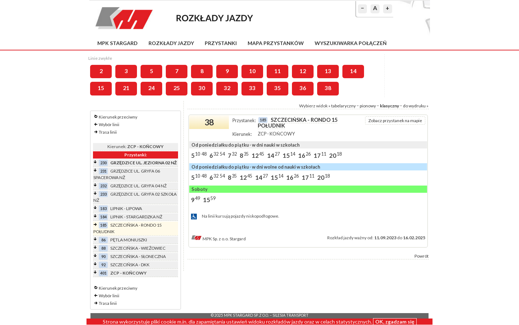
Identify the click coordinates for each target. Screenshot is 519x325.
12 (303, 71)
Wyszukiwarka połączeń (351, 43)
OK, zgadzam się (394, 322)
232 (103, 185)
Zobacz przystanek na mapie (395, 120)
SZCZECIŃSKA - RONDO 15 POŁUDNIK (297, 123)
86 (103, 239)
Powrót (421, 256)
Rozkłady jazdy (171, 43)
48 (204, 154)
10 (252, 71)
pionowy (368, 105)
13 (328, 71)
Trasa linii (108, 132)
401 (103, 273)
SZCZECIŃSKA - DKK (130, 264)
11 (277, 71)
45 (261, 154)
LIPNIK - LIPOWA (126, 208)
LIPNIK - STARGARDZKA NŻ (136, 216)
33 (252, 88)
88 (103, 248)
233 (103, 194)
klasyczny (389, 105)
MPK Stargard (117, 43)
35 (277, 88)
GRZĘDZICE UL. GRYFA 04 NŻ (138, 185)
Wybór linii (109, 124)
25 (176, 88)
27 (277, 154)
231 (103, 171)
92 (103, 264)
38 (328, 88)
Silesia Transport (290, 315)
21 (126, 88)
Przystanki (221, 43)
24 (151, 88)
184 (103, 216)
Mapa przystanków (276, 43)
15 (101, 88)
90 (103, 256)
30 (202, 88)
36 (303, 88)
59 (213, 198)
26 (308, 154)
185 (103, 225)
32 (227, 88)
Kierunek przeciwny (118, 117)
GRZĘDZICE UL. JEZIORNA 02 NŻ (143, 162)
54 (222, 154)
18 (339, 154)
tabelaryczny (343, 105)
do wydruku (414, 105)
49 (197, 198)
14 (353, 71)
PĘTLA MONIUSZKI (128, 239)
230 (103, 162)
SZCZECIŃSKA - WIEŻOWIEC (137, 248)
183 (103, 208)
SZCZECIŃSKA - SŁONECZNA (138, 256)
